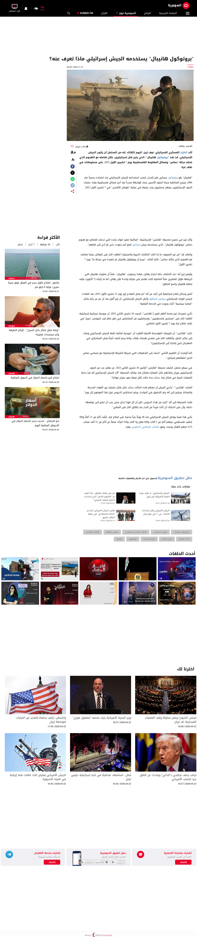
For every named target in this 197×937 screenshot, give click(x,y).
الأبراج (104, 13)
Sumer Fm (86, 13)
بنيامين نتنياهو (158, 299)
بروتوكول (162, 157)
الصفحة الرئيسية (168, 13)
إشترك (52, 862)
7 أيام (31, 244)
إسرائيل (136, 244)
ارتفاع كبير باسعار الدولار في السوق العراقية (35, 377)
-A (73, 160)
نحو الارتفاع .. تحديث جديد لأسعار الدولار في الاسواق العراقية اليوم (35, 423)
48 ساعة (45, 244)
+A (73, 153)
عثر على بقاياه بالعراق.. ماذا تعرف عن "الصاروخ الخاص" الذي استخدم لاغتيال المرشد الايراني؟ (99, 496)
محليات (11, 278)
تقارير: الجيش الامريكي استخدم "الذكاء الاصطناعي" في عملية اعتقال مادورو (101, 514)
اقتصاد (11, 373)
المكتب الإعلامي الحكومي (145, 427)
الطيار (183, 152)
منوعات (11, 325)
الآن (58, 244)
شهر (20, 244)
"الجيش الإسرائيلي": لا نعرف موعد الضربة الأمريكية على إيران (154, 494)
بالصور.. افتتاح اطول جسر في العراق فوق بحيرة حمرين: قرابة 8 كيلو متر (33, 284)
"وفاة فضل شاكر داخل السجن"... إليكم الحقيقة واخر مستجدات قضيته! (34, 332)
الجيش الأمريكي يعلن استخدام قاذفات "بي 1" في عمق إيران (156, 512)
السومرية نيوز (126, 13)
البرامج (147, 13)
